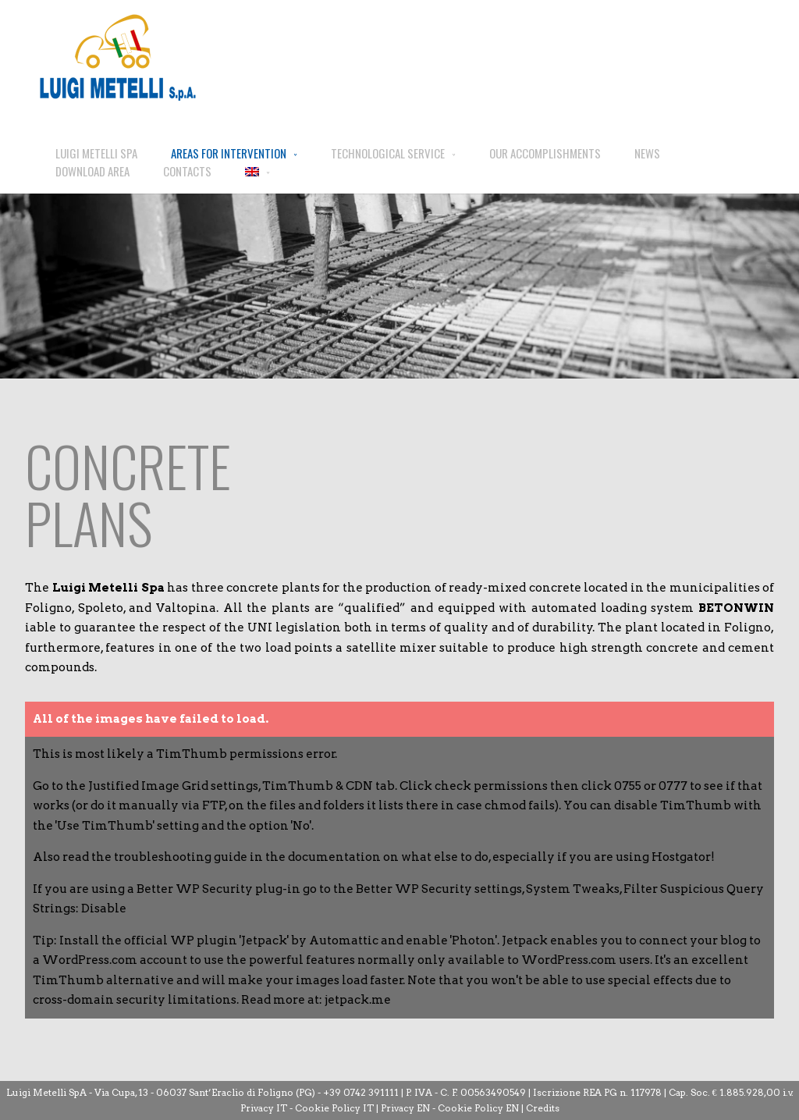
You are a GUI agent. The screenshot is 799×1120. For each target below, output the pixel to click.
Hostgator (681, 857)
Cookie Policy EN (478, 1108)
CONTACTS (187, 171)
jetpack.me (358, 1000)
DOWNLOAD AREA (92, 171)
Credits (542, 1108)
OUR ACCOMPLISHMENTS (545, 153)
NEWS (647, 153)
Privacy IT (263, 1108)
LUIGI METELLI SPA (96, 153)
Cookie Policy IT (334, 1108)
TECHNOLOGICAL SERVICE (388, 153)
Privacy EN (405, 1108)
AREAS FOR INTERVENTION (228, 153)
